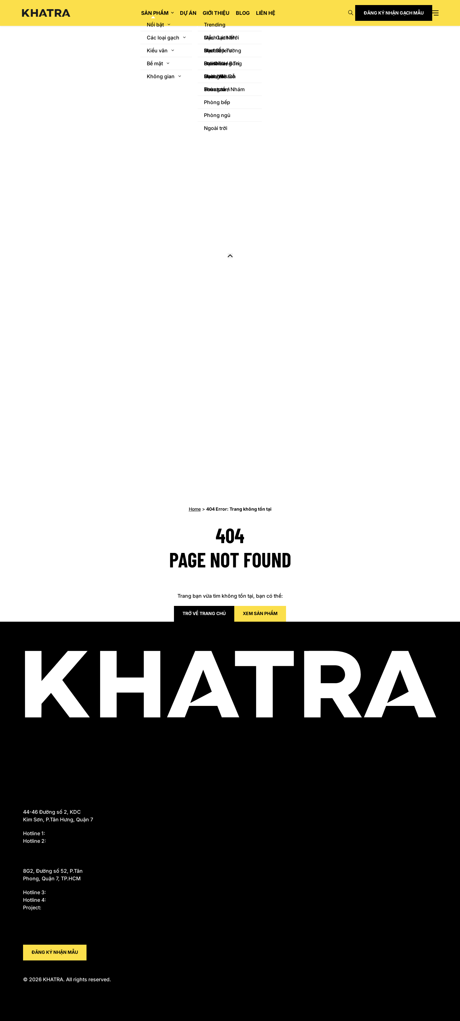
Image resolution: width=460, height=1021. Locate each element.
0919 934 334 (65, 841)
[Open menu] (435, 12)
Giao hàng (36, 744)
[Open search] (350, 13)
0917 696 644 (65, 900)
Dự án (188, 13)
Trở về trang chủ (204, 613)
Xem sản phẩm (260, 613)
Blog (243, 13)
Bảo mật (33, 774)
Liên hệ (265, 13)
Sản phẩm (155, 13)
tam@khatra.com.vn (49, 941)
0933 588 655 (65, 833)
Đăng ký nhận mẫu (55, 952)
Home (195, 509)
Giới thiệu (216, 13)
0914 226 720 (61, 907)
